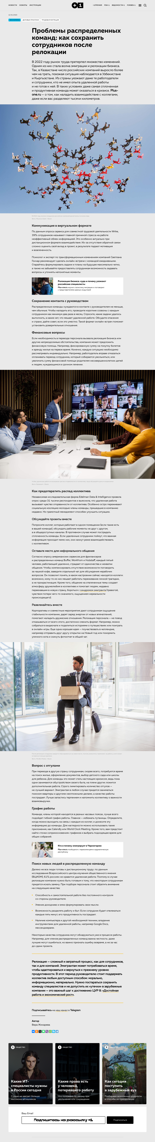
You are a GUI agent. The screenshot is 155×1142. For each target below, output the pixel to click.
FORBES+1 (131, 5)
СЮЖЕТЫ (23, 5)
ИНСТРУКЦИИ (35, 5)
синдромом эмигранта (93, 590)
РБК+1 (106, 5)
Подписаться (120, 1120)
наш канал (62, 1010)
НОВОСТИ (12, 5)
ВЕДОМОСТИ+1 (118, 5)
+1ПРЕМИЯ (97, 5)
